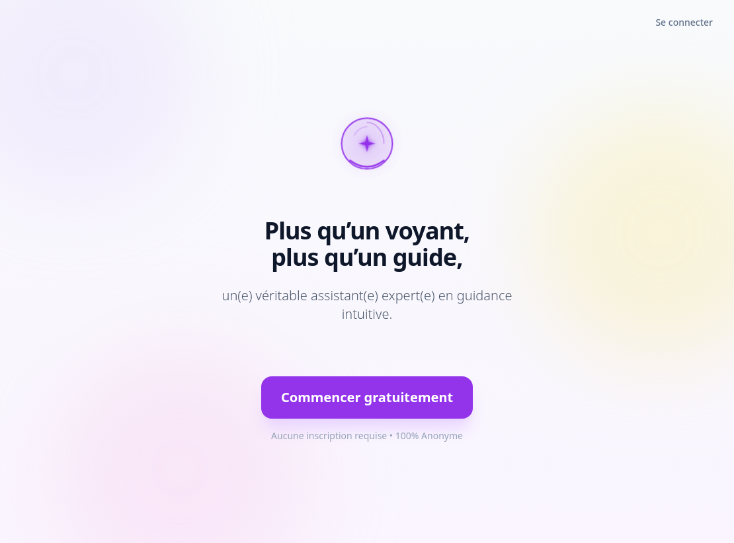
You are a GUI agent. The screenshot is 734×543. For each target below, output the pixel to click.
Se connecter (684, 22)
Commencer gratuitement (367, 397)
